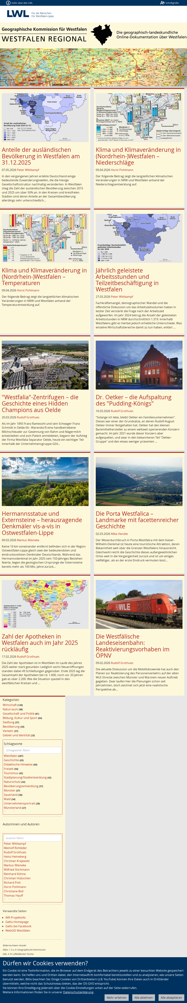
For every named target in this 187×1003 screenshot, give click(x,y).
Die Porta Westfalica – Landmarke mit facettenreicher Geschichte (137, 520)
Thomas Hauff (13, 896)
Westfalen (10, 756)
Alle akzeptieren (171, 998)
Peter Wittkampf (28, 170)
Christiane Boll (13, 891)
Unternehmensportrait (19, 803)
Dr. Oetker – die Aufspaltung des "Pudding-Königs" (134, 400)
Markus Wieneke (28, 540)
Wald (7, 799)
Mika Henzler (119, 534)
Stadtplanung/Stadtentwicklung (25, 777)
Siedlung (8, 722)
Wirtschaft (10, 705)
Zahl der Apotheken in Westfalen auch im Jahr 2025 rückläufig (40, 642)
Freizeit (8, 769)
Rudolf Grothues (28, 417)
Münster (9, 790)
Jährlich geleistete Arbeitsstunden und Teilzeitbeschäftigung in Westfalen (127, 279)
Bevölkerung (11, 727)
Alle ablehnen (143, 998)
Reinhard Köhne (15, 874)
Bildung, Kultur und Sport (20, 718)
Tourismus (11, 773)
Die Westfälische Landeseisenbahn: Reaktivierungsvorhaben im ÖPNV (133, 645)
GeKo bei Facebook (18, 926)
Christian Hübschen (17, 878)
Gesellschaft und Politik (18, 714)
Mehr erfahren (117, 998)
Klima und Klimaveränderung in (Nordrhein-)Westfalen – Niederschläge (138, 156)
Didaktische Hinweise (18, 764)
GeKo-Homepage (17, 922)
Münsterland (12, 808)
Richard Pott (12, 883)
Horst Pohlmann (122, 170)
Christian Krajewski (17, 861)
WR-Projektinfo (15, 918)
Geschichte (11, 760)
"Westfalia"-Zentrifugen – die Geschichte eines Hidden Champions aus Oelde (40, 403)
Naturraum (10, 709)
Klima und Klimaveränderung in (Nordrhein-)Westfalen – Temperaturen (44, 276)
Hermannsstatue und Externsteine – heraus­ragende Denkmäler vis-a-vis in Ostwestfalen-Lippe (42, 523)
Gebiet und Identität (16, 735)
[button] (14, 67)
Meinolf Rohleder (15, 848)
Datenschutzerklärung (78, 992)
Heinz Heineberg (15, 857)
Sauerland (11, 795)
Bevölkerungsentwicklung (21, 786)
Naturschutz (12, 782)
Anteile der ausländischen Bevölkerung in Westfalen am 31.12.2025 (41, 156)
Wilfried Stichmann (17, 870)
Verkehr (8, 731)
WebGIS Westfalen (17, 930)
